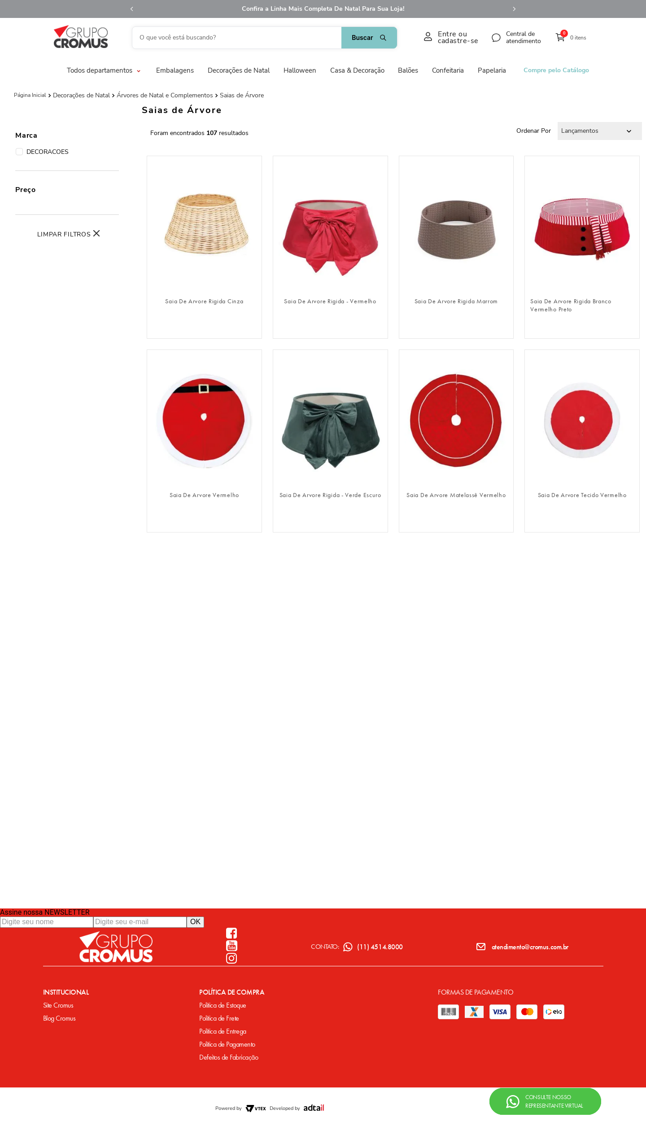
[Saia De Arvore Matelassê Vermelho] (456, 441)
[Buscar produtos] (369, 37)
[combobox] (264, 37)
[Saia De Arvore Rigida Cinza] (204, 247)
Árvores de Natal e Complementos (165, 95)
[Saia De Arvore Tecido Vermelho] (582, 441)
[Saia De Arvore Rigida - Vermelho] (330, 247)
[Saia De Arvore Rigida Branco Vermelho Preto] (582, 247)
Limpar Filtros (64, 234)
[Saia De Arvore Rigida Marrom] (456, 247)
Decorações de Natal (81, 95)
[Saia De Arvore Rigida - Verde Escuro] (330, 441)
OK (195, 922)
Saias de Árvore (242, 95)
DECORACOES (42, 152)
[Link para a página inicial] (30, 95)
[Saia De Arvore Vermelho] (204, 441)
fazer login (204, 278)
